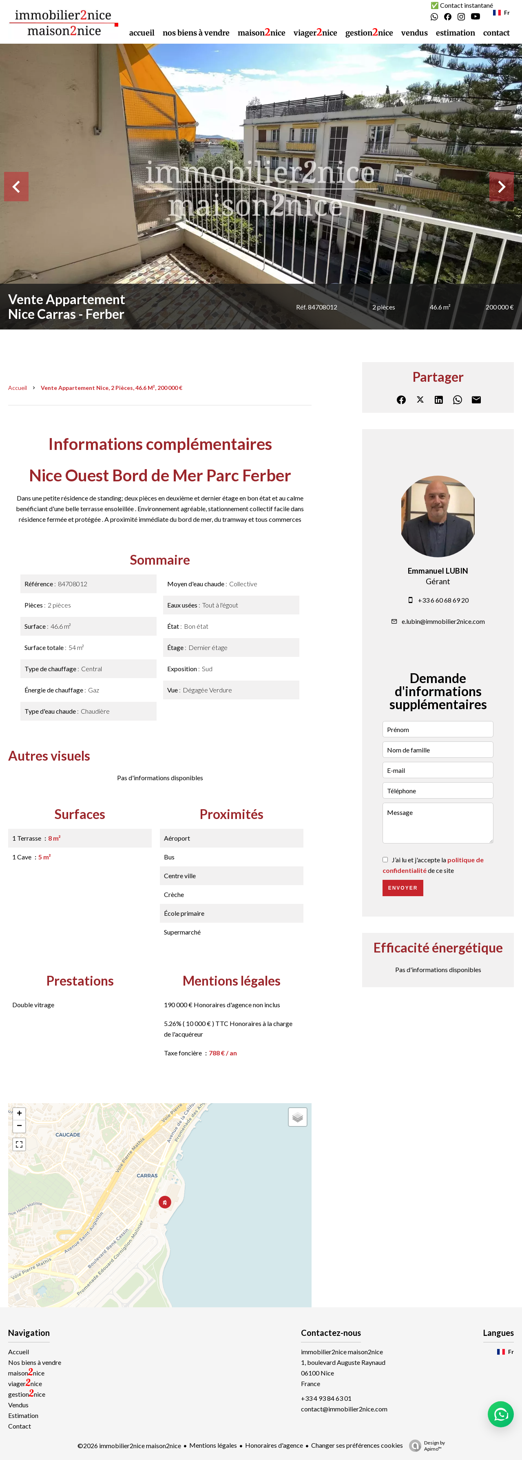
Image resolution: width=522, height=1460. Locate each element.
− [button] (19, 1126)
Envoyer (403, 888)
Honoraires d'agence (274, 1445)
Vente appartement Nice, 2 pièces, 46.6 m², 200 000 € (111, 387)
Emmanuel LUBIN (438, 570)
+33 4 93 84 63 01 (326, 1398)
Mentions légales (213, 1445)
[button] (501, 1414)
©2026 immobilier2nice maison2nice (129, 1445)
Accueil (17, 387)
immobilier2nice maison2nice (342, 1351)
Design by (425, 1446)
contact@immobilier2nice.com (344, 1409)
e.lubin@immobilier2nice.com (443, 621)
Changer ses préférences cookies (357, 1445)
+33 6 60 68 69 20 (443, 600)
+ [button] (19, 1114)
